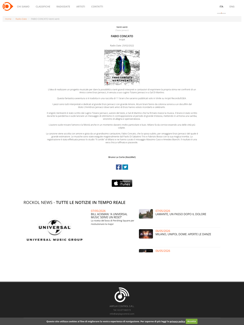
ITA (221, 6)
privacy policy (177, 321)
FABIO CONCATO (122, 36)
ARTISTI (80, 6)
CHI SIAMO (23, 6)
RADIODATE (63, 6)
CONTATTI (97, 6)
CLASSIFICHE (43, 6)
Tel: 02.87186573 (122, 310)
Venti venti (122, 27)
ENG (231, 6)
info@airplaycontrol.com (122, 313)
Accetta (191, 321)
